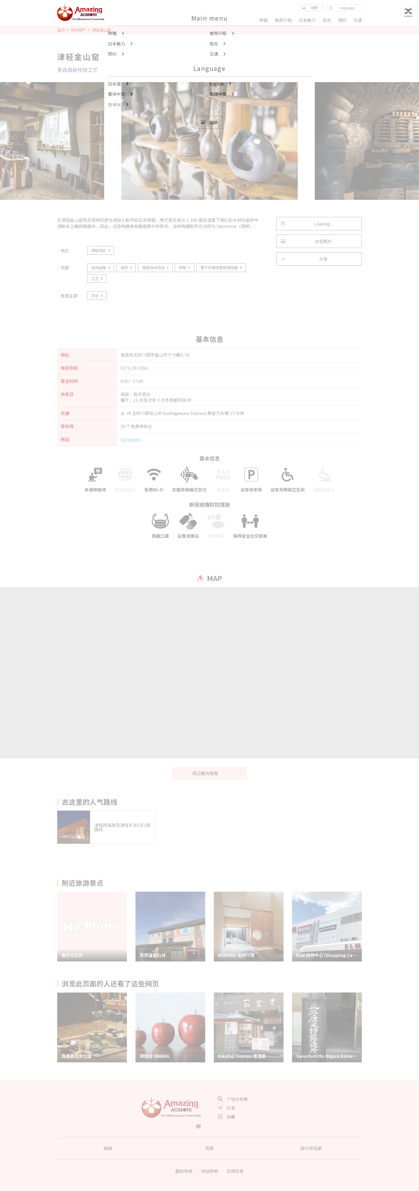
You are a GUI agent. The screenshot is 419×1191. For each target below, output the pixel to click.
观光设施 (101, 267)
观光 (327, 20)
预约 (342, 20)
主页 (61, 30)
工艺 (97, 278)
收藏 (226, 1116)
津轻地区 (101, 250)
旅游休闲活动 (156, 267)
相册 (108, 1148)
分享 (304, 259)
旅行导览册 (311, 1148)
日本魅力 (307, 20)
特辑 (263, 20)
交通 (357, 20)
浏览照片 (306, 241)
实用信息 (235, 1171)
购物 (185, 267)
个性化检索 (233, 1099)
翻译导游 (183, 1171)
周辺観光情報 (217, 773)
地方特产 (78, 30)
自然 (127, 267)
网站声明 (209, 1171)
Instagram (130, 439)
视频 (209, 1148)
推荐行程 (283, 20)
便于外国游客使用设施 (221, 267)
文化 (97, 295)
